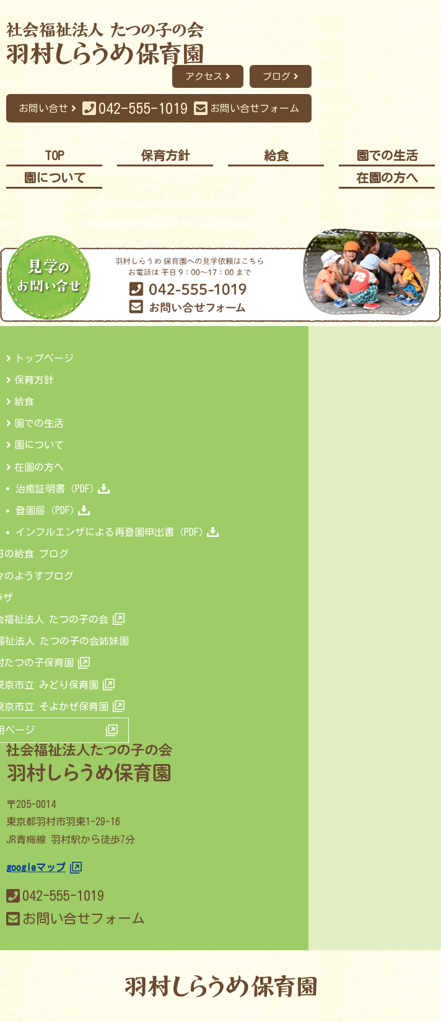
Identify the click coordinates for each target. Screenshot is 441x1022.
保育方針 (34, 380)
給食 (24, 401)
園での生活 (39, 423)
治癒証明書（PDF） (62, 489)
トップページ (44, 358)
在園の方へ (39, 467)
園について (39, 445)
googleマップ (36, 867)
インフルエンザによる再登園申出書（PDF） (117, 532)
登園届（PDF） (52, 510)
